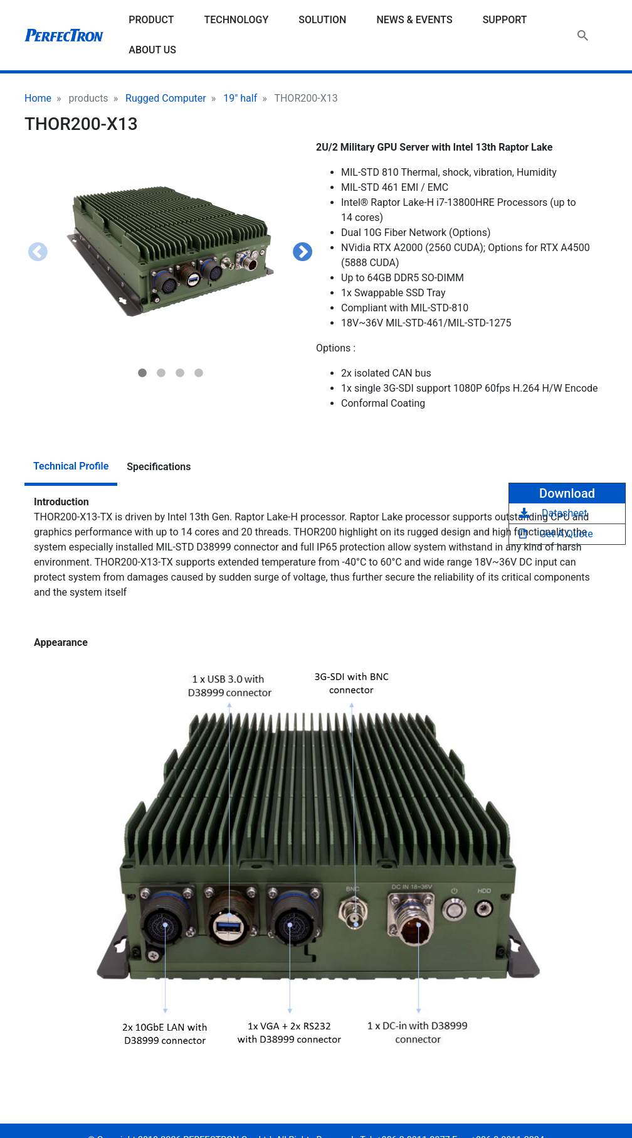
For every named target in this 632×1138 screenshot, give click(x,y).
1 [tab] (142, 373)
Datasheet (553, 513)
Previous (37, 253)
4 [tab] (198, 373)
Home (37, 98)
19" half (240, 98)
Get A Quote (556, 534)
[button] (170, 251)
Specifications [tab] (159, 467)
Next (303, 253)
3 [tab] (180, 373)
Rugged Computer (165, 98)
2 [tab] (161, 373)
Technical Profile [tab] (70, 466)
